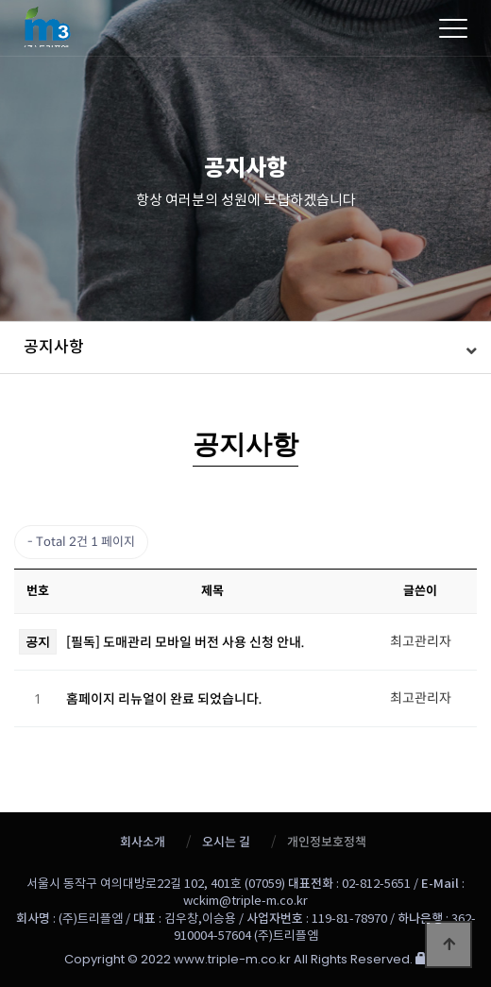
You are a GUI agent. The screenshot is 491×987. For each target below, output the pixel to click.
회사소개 (142, 842)
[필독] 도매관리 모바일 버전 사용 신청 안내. (185, 642)
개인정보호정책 (326, 842)
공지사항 (54, 347)
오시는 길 (226, 842)
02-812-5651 (376, 884)
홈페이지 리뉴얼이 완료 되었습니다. (164, 698)
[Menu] (453, 28)
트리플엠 (177, 23)
